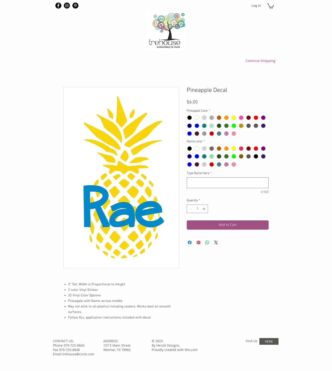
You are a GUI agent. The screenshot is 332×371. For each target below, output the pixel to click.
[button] (270, 6)
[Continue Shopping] (260, 60)
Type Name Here (199, 173)
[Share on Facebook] (190, 242)
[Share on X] (216, 242)
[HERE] (269, 341)
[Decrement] (190, 209)
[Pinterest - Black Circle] (75, 6)
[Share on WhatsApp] (207, 242)
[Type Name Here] (227, 182)
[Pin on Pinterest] (198, 242)
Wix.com (191, 350)
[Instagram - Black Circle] (67, 6)
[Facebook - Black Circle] (58, 6)
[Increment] (204, 209)
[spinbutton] (197, 209)
